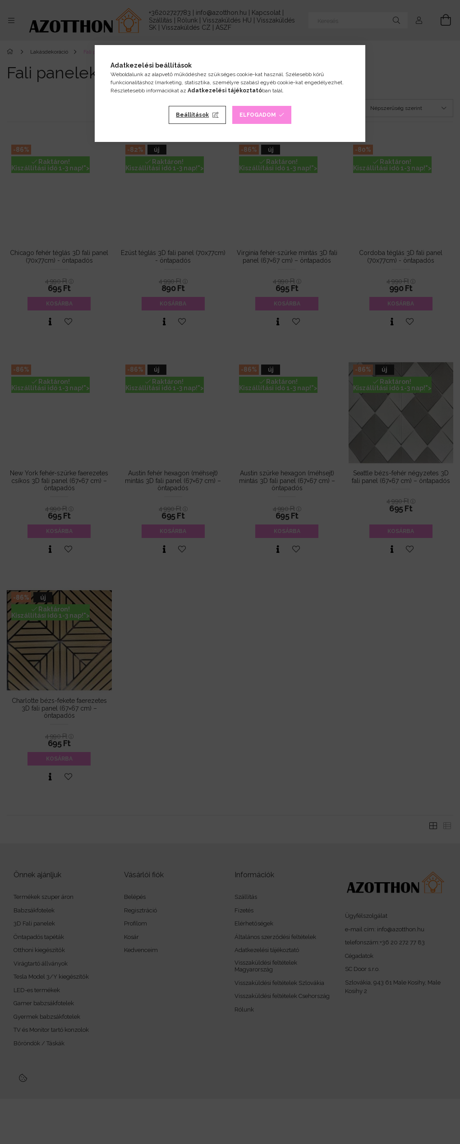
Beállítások (192, 115)
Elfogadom (257, 115)
